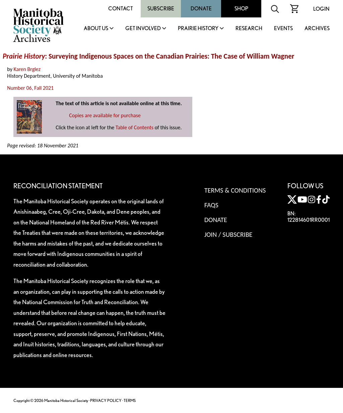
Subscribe (160, 8)
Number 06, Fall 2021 (30, 88)
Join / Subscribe (228, 234)
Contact (120, 8)
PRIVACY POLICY (106, 400)
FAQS (211, 205)
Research (248, 28)
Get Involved (143, 28)
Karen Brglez (27, 69)
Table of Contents (134, 127)
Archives (317, 28)
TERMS (130, 400)
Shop (241, 8)
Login (321, 9)
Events (283, 28)
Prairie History (198, 28)
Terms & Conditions (235, 190)
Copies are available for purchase (105, 115)
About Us (96, 28)
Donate (201, 8)
